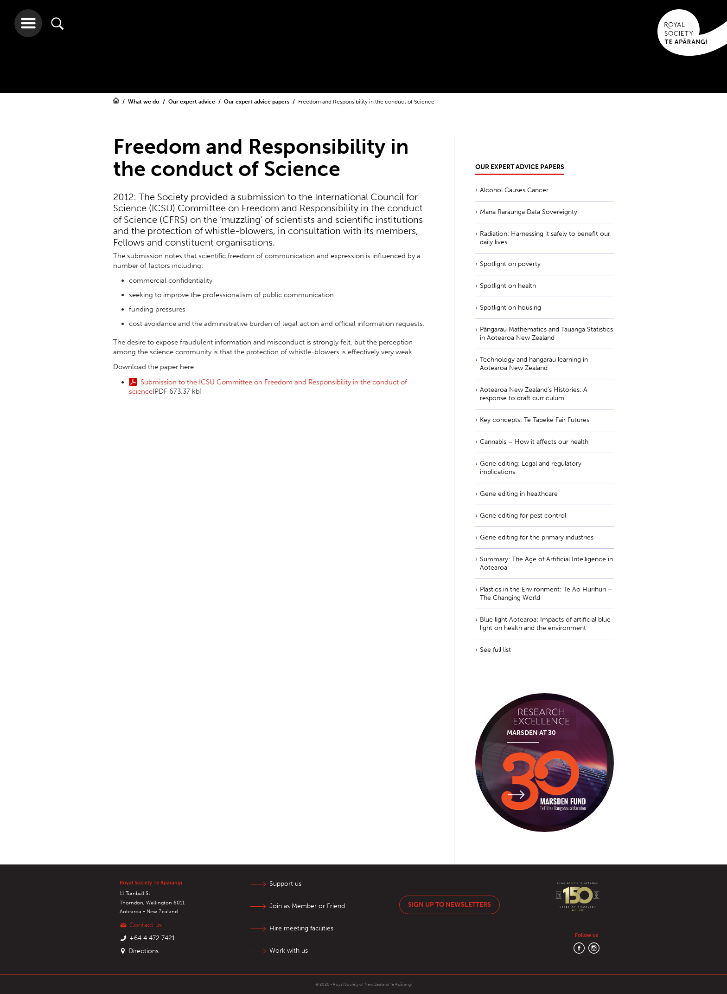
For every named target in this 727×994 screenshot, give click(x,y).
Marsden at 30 (531, 733)
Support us (285, 884)
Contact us (145, 925)
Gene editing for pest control (523, 516)
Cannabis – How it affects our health (534, 442)
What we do (144, 101)
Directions (143, 951)
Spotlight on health (508, 286)
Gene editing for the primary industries (536, 537)
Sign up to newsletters (449, 905)
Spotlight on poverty (510, 264)
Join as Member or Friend (307, 906)
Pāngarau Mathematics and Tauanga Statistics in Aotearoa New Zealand (546, 333)
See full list (495, 650)
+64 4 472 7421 (152, 938)
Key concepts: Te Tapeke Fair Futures (534, 420)
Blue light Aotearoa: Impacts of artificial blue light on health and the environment (545, 624)
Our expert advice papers (257, 101)
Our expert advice (192, 101)
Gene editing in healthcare (519, 494)
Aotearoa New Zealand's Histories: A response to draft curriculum (533, 394)
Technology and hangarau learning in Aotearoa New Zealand (534, 364)
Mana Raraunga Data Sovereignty (528, 212)
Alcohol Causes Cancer (514, 190)
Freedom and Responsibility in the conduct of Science (366, 101)
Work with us (288, 951)
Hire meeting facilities (301, 928)
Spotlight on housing (510, 308)
